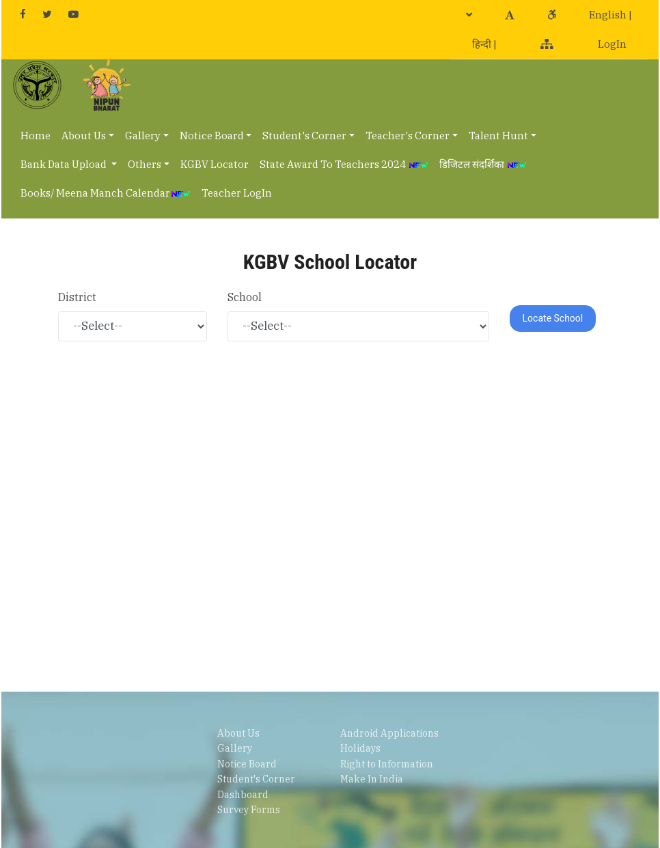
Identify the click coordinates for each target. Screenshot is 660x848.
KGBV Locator (214, 164)
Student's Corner (304, 135)
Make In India (371, 779)
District (77, 297)
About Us (83, 135)
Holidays (360, 748)
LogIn (612, 44)
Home (35, 135)
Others (144, 164)
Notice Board (212, 135)
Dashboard (243, 795)
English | (610, 14)
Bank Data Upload (64, 164)
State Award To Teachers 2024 (344, 164)
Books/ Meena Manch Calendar (105, 192)
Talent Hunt (498, 135)
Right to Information (386, 764)
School (245, 297)
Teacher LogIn (237, 192)
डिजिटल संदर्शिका (483, 164)
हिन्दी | (484, 44)
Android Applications (389, 733)
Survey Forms (248, 810)
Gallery (143, 135)
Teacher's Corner (408, 135)
